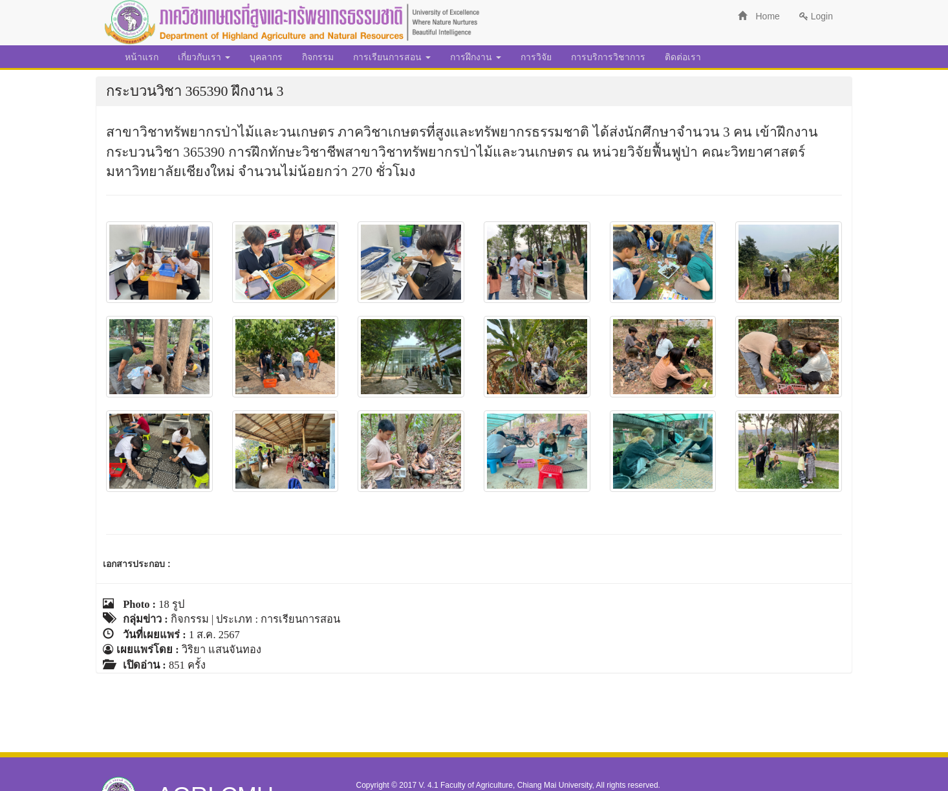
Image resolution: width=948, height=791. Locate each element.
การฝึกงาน (475, 57)
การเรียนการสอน (392, 57)
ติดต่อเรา (683, 57)
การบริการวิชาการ (608, 57)
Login (816, 16)
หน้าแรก (141, 57)
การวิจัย (536, 57)
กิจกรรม (318, 57)
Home (759, 16)
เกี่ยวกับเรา (204, 57)
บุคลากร (266, 57)
